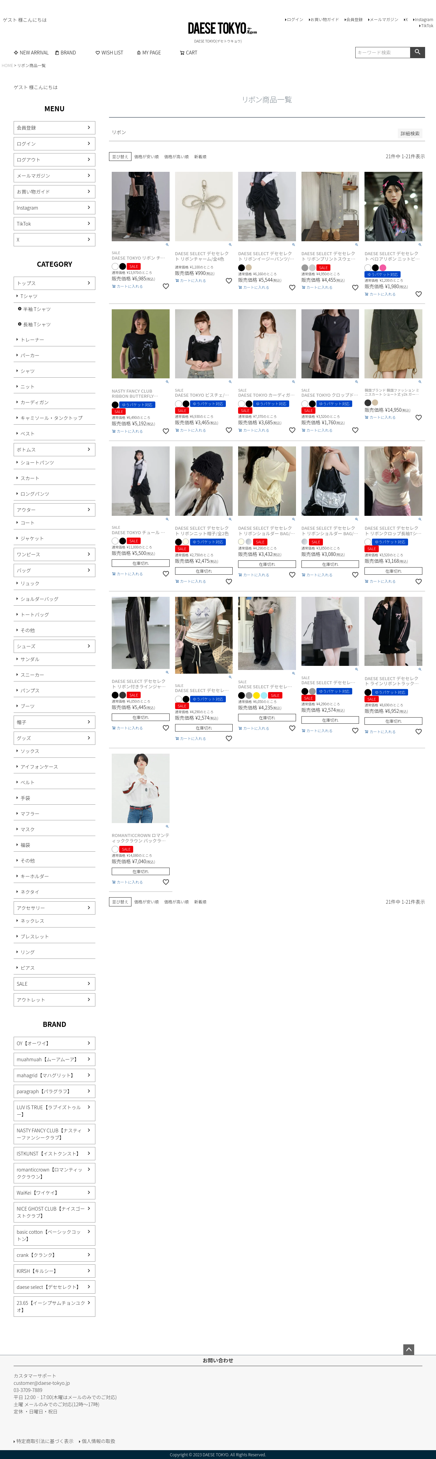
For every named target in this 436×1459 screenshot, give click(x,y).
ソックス (30, 751)
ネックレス (32, 920)
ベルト (27, 782)
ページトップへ (408, 1349)
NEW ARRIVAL (31, 52)
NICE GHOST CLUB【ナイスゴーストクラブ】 (51, 1212)
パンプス (30, 690)
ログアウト (29, 159)
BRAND (65, 52)
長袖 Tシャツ (37, 324)
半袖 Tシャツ (37, 309)
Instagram (424, 19)
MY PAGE (148, 52)
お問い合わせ (218, 1360)
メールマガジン (384, 19)
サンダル (30, 659)
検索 (417, 52)
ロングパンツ (34, 493)
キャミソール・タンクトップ (51, 417)
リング (27, 952)
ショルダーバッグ (39, 598)
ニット (27, 386)
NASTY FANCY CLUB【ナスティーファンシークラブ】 (49, 1134)
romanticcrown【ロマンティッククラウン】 (49, 1173)
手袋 (25, 797)
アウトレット (31, 999)
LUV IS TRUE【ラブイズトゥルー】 (49, 1111)
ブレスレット (34, 936)
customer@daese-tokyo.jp (42, 1382)
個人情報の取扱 (98, 1441)
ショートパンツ (37, 462)
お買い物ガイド (325, 19)
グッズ (24, 738)
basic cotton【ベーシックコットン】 (49, 1235)
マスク (27, 829)
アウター (26, 509)
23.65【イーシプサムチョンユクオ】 (51, 1306)
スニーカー (32, 674)
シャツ (27, 370)
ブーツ (27, 706)
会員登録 (354, 19)
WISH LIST (109, 52)
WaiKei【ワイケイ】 (38, 1192)
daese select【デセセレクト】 (49, 1286)
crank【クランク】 (37, 1254)
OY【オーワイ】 (34, 1043)
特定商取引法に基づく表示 (45, 1441)
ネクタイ (29, 891)
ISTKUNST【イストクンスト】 (49, 1153)
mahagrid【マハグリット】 (46, 1075)
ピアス (27, 967)
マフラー (30, 813)
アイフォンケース (39, 766)
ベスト (27, 433)
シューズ (26, 646)
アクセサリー (31, 907)
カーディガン (34, 402)
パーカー (30, 355)
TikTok (427, 25)
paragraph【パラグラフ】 (44, 1091)
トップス (26, 283)
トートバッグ (34, 614)
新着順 (200, 156)
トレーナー (32, 339)
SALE (22, 983)
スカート (30, 478)
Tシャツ (28, 296)
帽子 (21, 722)
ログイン (295, 19)
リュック (30, 583)
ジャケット (32, 538)
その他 (27, 630)
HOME (7, 65)
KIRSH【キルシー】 (38, 1270)
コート (27, 522)
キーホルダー (34, 876)
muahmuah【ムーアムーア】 (48, 1059)
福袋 (25, 844)
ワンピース (28, 554)
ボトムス (26, 449)
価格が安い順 (146, 156)
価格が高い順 (176, 156)
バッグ (24, 570)
